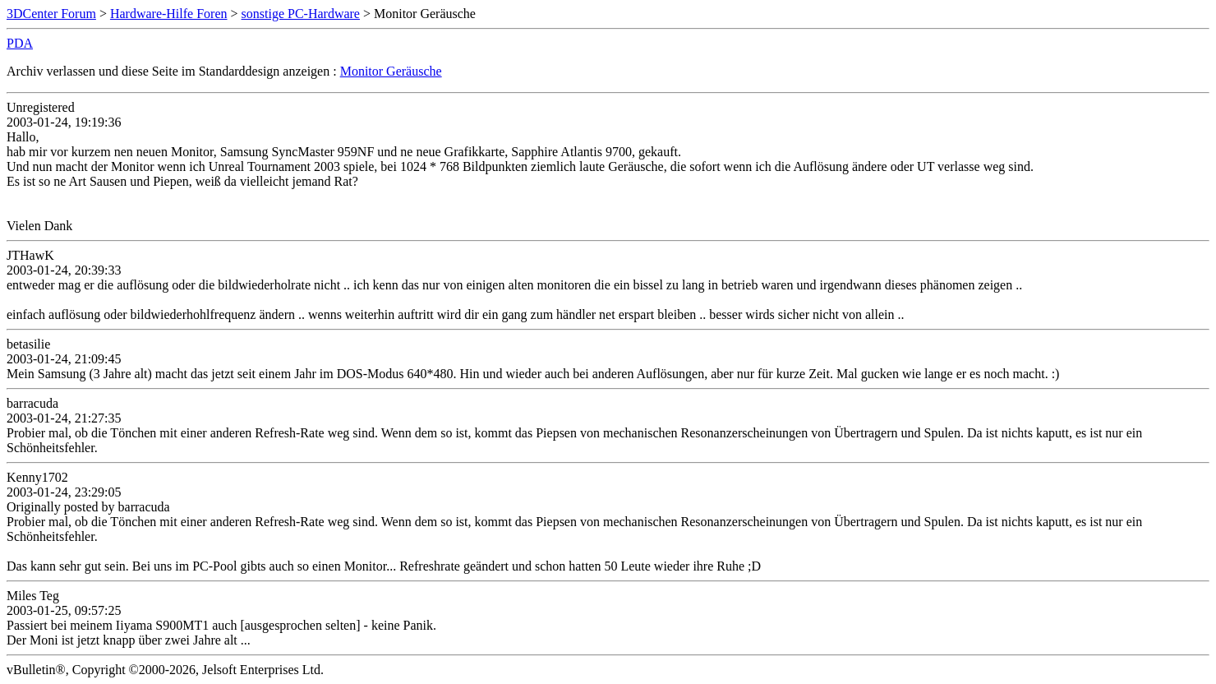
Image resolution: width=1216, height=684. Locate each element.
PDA (20, 43)
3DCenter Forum (51, 14)
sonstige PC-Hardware (301, 14)
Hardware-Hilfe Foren (169, 14)
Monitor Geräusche (391, 71)
